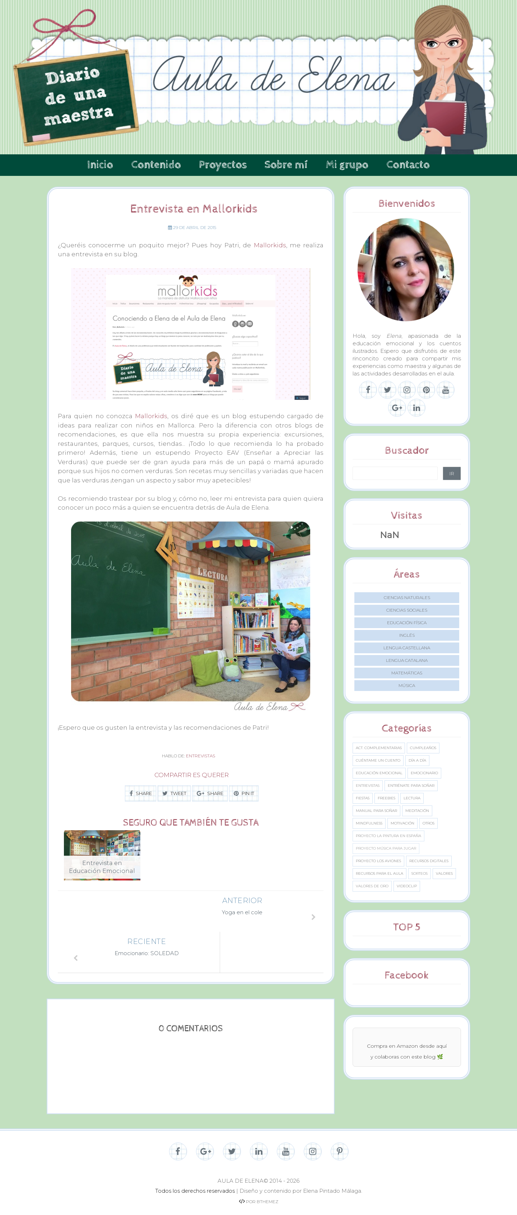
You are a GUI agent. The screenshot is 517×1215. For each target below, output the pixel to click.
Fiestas (362, 798)
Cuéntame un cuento (378, 760)
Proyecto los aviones (378, 861)
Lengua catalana (407, 660)
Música (407, 685)
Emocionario (424, 773)
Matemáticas (406, 673)
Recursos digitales (428, 861)
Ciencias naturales (407, 597)
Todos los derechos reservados (195, 1185)
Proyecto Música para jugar (386, 848)
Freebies (386, 798)
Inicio (100, 165)
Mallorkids (270, 245)
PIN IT (244, 793)
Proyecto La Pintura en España (388, 835)
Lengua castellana (406, 647)
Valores (444, 873)
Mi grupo (347, 165)
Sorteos (419, 873)
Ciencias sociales (406, 610)
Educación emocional (379, 773)
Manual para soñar (376, 810)
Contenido (156, 165)
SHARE (141, 793)
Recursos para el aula (379, 873)
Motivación (402, 823)
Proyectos (223, 165)
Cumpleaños (423, 748)
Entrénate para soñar (411, 785)
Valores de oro (372, 886)
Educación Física (407, 622)
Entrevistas (200, 755)
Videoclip (407, 886)
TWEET (174, 793)
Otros (428, 823)
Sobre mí (286, 165)
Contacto (408, 165)
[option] (102, 859)
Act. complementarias (379, 748)
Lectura (412, 798)
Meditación (417, 810)
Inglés (407, 635)
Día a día (417, 760)
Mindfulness (369, 823)
